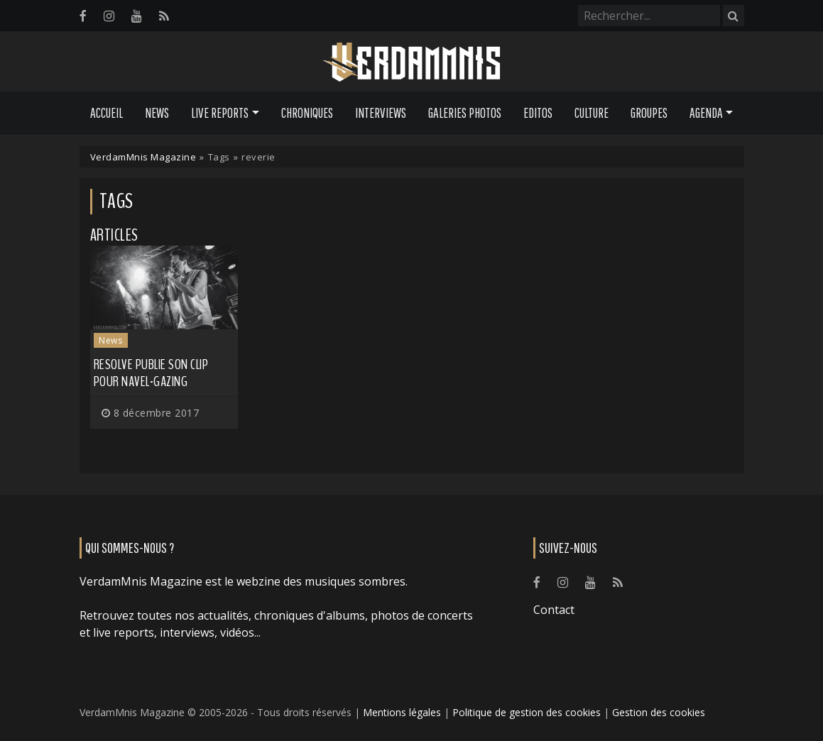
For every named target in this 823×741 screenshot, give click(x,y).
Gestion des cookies (658, 712)
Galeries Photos (464, 113)
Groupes (649, 113)
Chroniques (307, 113)
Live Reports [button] (220, 113)
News (157, 113)
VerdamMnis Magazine (143, 156)
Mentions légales (402, 712)
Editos (537, 113)
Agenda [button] (706, 113)
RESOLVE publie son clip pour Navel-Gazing (151, 373)
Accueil (106, 113)
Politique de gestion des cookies (526, 712)
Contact (553, 610)
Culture (591, 113)
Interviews (380, 113)
